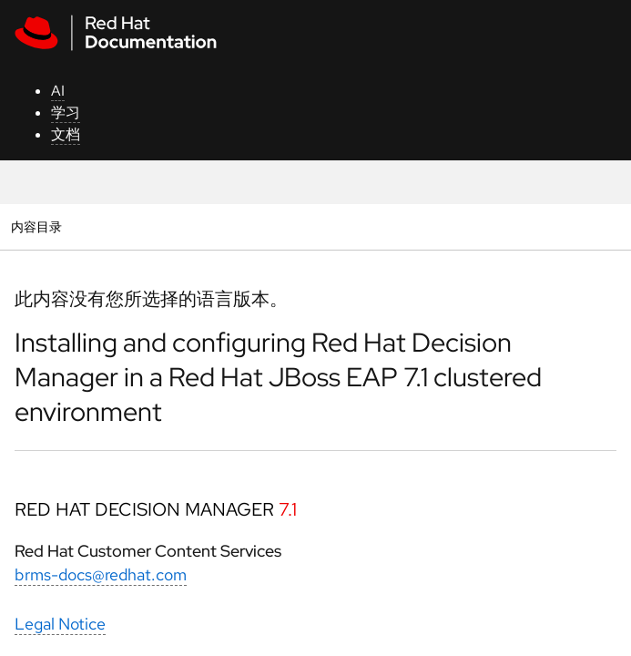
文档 (65, 134)
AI (58, 90)
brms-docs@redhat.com (101, 574)
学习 (65, 112)
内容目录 (36, 226)
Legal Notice (60, 623)
